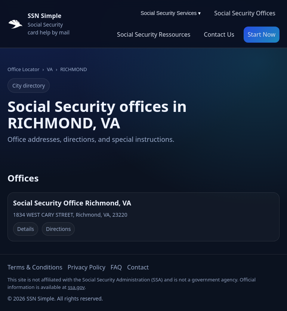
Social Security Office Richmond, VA (72, 202)
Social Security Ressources (153, 34)
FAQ (116, 267)
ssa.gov (76, 287)
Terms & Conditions (34, 267)
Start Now (261, 34)
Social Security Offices (244, 13)
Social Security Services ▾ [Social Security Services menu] (171, 13)
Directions (58, 228)
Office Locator (23, 69)
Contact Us (219, 34)
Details (25, 228)
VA (50, 69)
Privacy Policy (86, 267)
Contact (138, 267)
